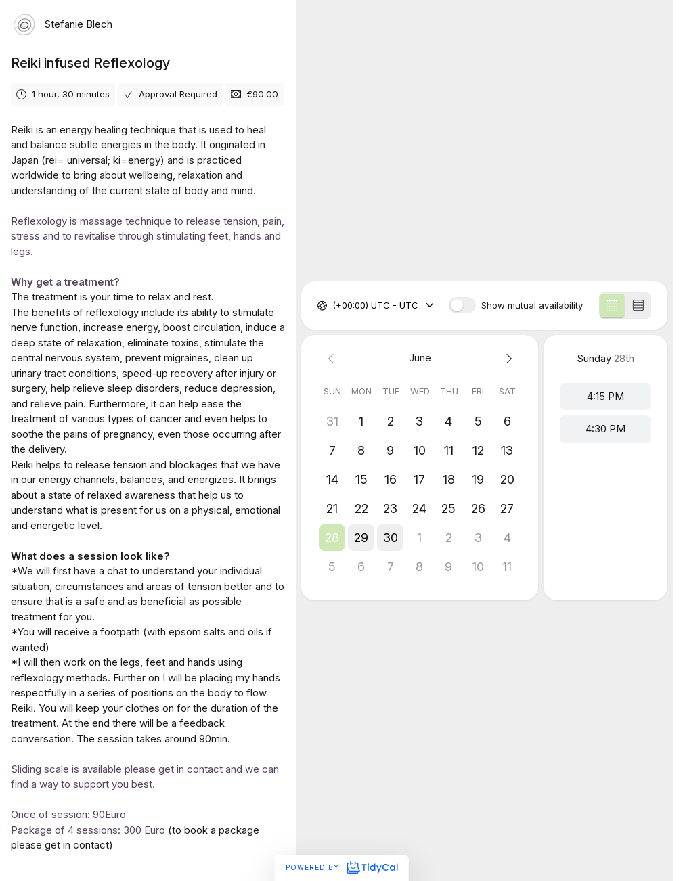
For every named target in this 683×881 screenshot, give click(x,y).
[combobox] (333, 306)
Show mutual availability (532, 305)
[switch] (462, 305)
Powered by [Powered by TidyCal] (341, 867)
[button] (332, 537)
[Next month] (507, 358)
